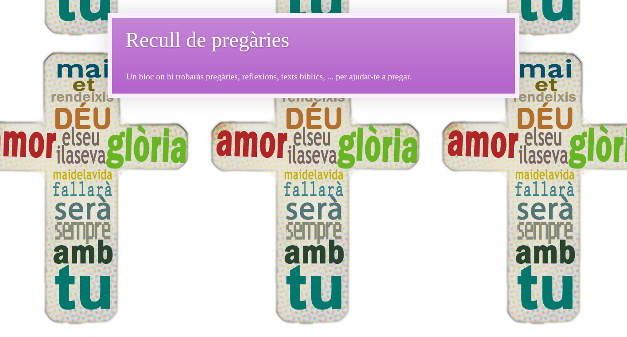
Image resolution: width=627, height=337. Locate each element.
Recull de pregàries (207, 39)
